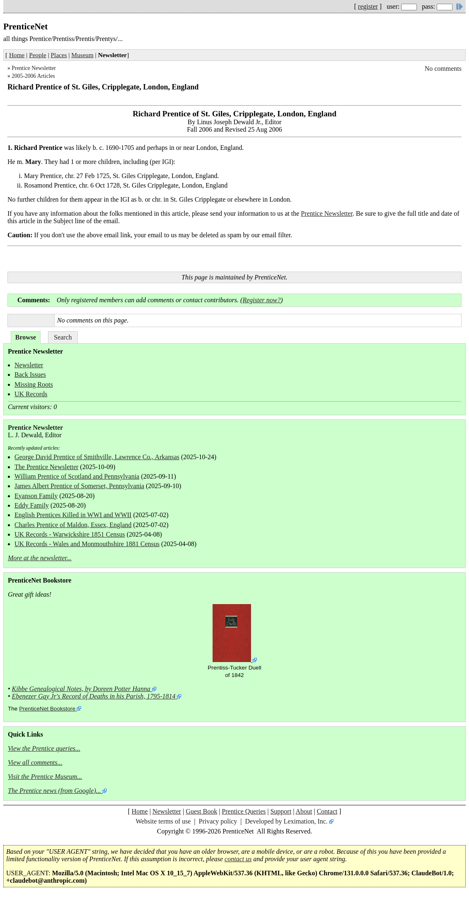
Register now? (261, 299)
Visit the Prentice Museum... (45, 776)
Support (281, 811)
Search (63, 337)
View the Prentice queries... (44, 748)
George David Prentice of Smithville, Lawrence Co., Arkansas (96, 456)
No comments (443, 68)
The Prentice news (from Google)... (54, 790)
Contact (327, 811)
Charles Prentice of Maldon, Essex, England (73, 524)
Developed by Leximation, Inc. (286, 821)
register (368, 6)
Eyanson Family (35, 495)
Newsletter (28, 364)
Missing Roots (33, 384)
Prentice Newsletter (34, 68)
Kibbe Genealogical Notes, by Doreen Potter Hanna (81, 688)
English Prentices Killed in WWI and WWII (73, 514)
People (37, 54)
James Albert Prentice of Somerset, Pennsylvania (79, 485)
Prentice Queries (244, 811)
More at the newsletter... (40, 557)
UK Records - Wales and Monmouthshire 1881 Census (87, 543)
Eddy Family (31, 505)
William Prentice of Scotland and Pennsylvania (76, 476)
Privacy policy (218, 821)
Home (16, 54)
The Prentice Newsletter (46, 466)
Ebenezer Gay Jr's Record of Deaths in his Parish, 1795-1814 (94, 696)
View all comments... (35, 762)
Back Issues (30, 374)
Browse (25, 337)
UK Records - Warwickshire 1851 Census (69, 534)
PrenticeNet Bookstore (47, 709)
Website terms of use (163, 821)
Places (59, 54)
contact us (238, 858)
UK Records (31, 393)
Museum (83, 54)
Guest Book (201, 811)
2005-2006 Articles (33, 76)
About (304, 811)
